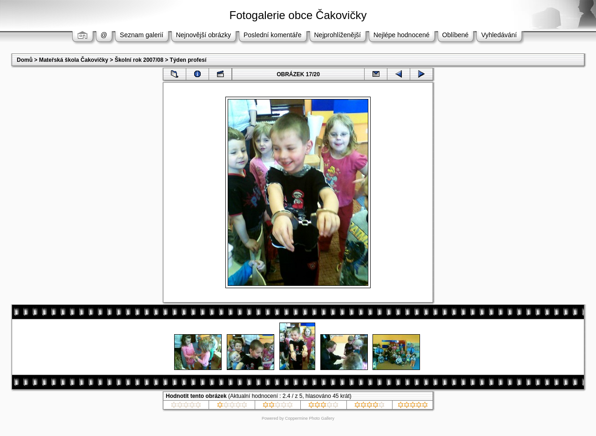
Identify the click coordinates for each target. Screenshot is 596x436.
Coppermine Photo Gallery (309, 418)
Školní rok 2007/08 (139, 60)
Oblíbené (455, 35)
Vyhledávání (499, 35)
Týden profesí (188, 60)
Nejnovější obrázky (203, 35)
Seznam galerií (141, 35)
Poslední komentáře (273, 35)
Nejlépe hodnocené (401, 35)
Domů (25, 60)
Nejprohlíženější (337, 35)
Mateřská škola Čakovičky (73, 60)
